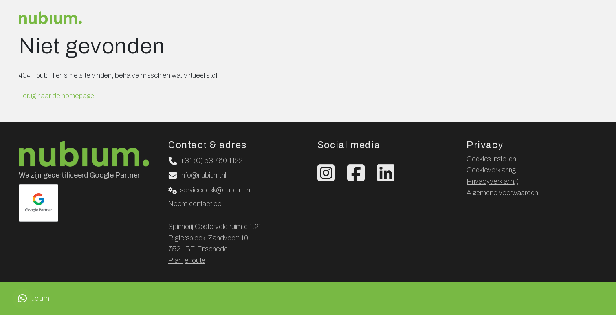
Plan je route (186, 260)
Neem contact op (195, 204)
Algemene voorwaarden (502, 193)
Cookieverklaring (491, 170)
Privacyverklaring (492, 181)
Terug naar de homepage (56, 96)
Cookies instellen (491, 159)
